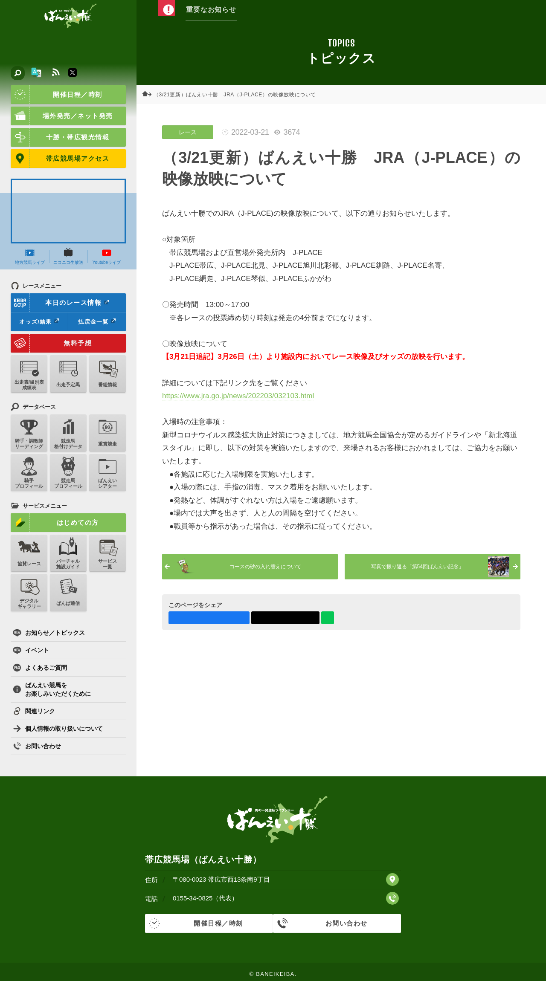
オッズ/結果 (39, 321)
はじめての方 (55, 522)
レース (188, 132)
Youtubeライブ (107, 256)
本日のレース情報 (60, 302)
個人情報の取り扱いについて (58, 728)
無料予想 (51, 343)
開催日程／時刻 (56, 94)
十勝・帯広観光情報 (60, 137)
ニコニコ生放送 (68, 256)
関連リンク (34, 711)
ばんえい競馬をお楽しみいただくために (52, 689)
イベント (31, 650)
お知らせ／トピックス (49, 632)
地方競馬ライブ (30, 256)
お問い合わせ (37, 746)
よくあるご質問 (40, 667)
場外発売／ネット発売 (62, 116)
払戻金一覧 (97, 321)
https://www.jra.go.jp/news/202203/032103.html (238, 396)
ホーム (149, 94)
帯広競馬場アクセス (60, 158)
